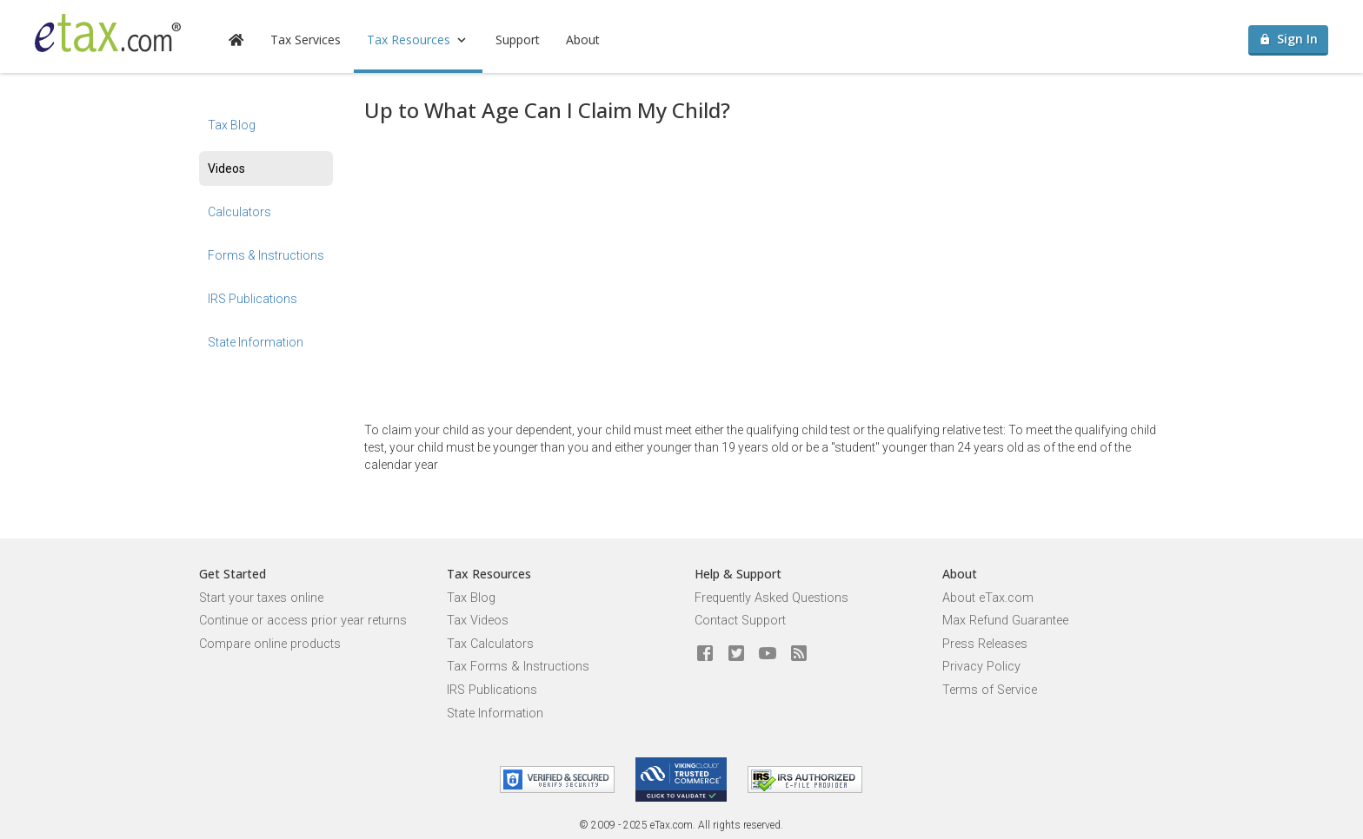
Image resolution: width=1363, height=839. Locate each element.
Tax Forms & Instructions (518, 666)
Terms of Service (989, 690)
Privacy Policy (981, 666)
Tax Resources (418, 39)
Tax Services (305, 39)
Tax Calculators (490, 644)
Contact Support (740, 620)
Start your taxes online (261, 598)
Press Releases (984, 644)
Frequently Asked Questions (771, 598)
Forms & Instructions (266, 255)
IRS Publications (252, 299)
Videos (226, 168)
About (583, 39)
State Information (255, 342)
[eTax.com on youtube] (767, 654)
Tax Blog (232, 125)
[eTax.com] (108, 33)
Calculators (239, 212)
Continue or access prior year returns (303, 620)
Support (517, 39)
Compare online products (270, 644)
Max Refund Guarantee (1005, 620)
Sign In (1289, 38)
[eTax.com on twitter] (736, 654)
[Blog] (798, 654)
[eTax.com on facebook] (705, 654)
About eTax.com (988, 598)
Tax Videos (478, 620)
